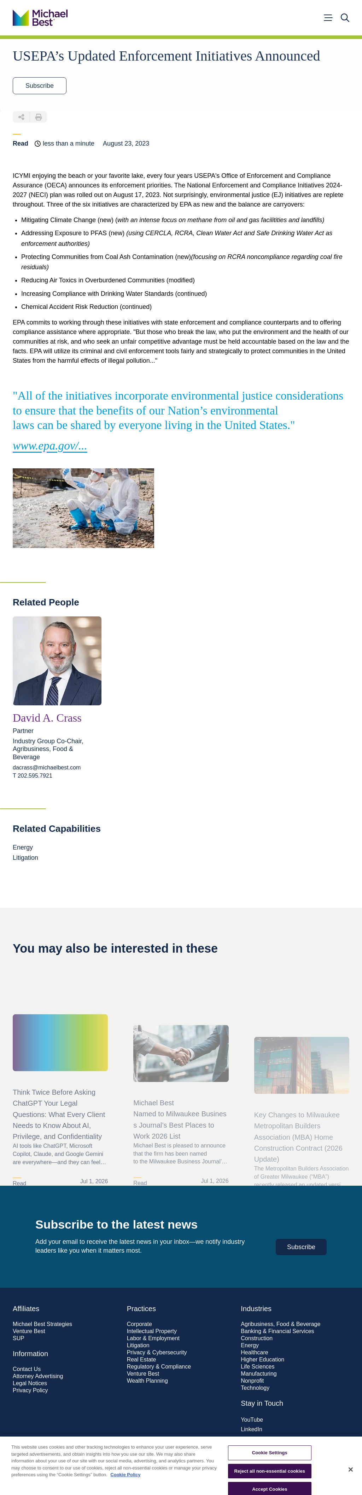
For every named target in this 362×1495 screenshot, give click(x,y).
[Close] (350, 1478)
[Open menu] (327, 17)
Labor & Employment (153, 1338)
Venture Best (29, 1331)
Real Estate (141, 1360)
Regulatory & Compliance (159, 1367)
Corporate (139, 1324)
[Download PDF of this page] (38, 117)
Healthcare (254, 1352)
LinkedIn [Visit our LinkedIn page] (251, 1429)
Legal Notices (30, 1383)
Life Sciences (257, 1367)
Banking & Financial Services (277, 1331)
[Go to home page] (40, 18)
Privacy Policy (30, 1390)
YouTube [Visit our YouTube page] (252, 1420)
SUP (18, 1338)
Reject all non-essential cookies (269, 1479)
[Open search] (345, 17)
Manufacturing (258, 1374)
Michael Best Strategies (42, 1324)
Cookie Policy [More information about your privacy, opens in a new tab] (125, 1483)
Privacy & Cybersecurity (157, 1352)
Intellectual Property (152, 1331)
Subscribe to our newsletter (275, 1445)
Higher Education (262, 1360)
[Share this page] (21, 117)
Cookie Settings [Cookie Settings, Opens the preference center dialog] (269, 1461)
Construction (257, 1338)
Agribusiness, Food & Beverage (280, 1324)
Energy (250, 1345)
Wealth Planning (147, 1381)
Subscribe (39, 85)
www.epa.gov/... (50, 445)
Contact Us (27, 1369)
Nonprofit (252, 1381)
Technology (255, 1388)
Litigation (138, 1345)
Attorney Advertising (38, 1376)
